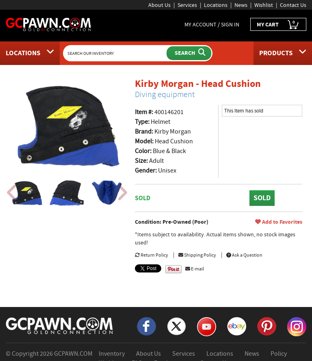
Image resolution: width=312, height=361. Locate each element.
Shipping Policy (197, 255)
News (240, 5)
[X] (176, 325)
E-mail (194, 269)
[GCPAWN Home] (60, 325)
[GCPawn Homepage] (49, 24)
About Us (159, 5)
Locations (216, 5)
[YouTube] (206, 326)
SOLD (262, 198)
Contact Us (293, 5)
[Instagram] (296, 326)
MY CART (278, 24)
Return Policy (151, 255)
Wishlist (263, 5)
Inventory (112, 354)
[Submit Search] (189, 53)
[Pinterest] (266, 325)
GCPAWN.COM (73, 354)
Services (187, 5)
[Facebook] (146, 325)
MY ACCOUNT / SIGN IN (211, 24)
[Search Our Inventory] (116, 53)
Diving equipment (165, 94)
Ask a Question (244, 255)
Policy (279, 354)
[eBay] (236, 325)
